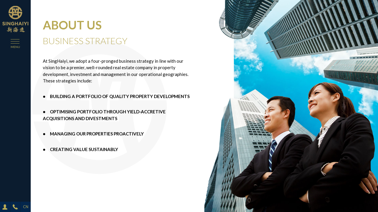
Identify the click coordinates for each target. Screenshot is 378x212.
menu (15, 47)
